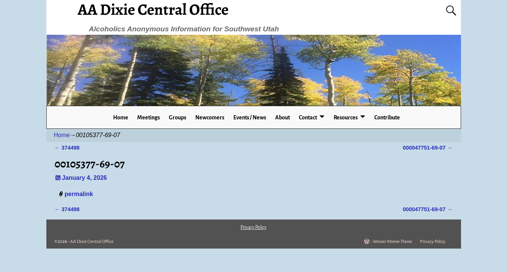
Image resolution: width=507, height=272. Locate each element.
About (282, 117)
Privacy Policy (433, 241)
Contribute (387, 117)
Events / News (249, 117)
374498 (67, 148)
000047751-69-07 (427, 148)
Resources (346, 117)
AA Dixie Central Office (91, 241)
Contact (308, 117)
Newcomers (209, 117)
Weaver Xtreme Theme (392, 241)
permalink (78, 194)
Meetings (148, 117)
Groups (177, 117)
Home (120, 117)
